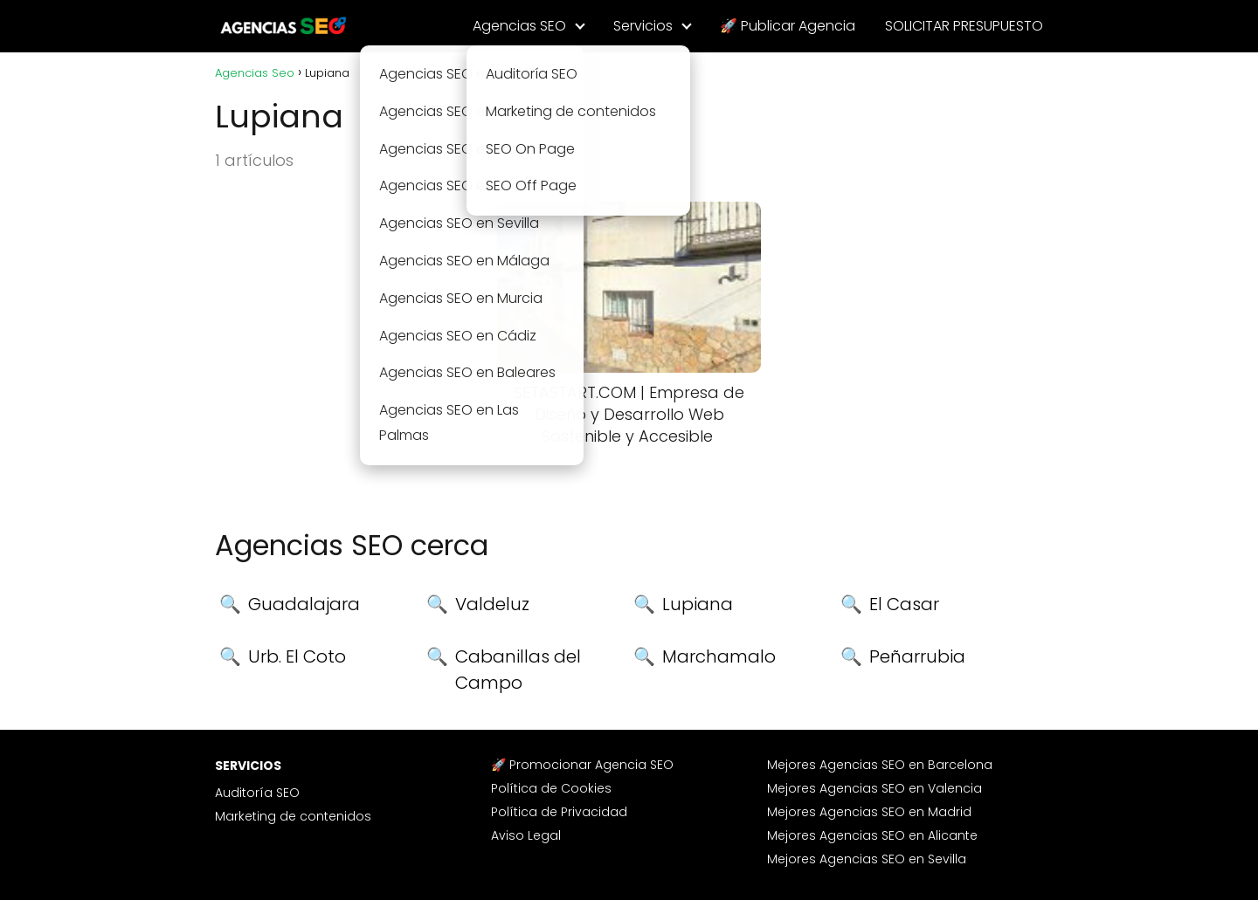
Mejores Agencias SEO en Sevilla (866, 859)
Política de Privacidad (559, 812)
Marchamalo (719, 656)
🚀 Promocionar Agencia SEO (582, 764)
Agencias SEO (519, 26)
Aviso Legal (526, 835)
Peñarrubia (917, 656)
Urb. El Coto (297, 656)
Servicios (643, 26)
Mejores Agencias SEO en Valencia (874, 788)
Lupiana (697, 604)
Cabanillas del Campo (518, 669)
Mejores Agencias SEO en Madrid (869, 812)
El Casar (904, 604)
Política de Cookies (551, 788)
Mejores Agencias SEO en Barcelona (879, 764)
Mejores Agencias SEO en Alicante (872, 835)
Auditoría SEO (257, 792)
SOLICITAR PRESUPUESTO (964, 26)
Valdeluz (492, 604)
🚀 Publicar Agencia (787, 26)
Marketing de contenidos (293, 816)
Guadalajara (304, 604)
